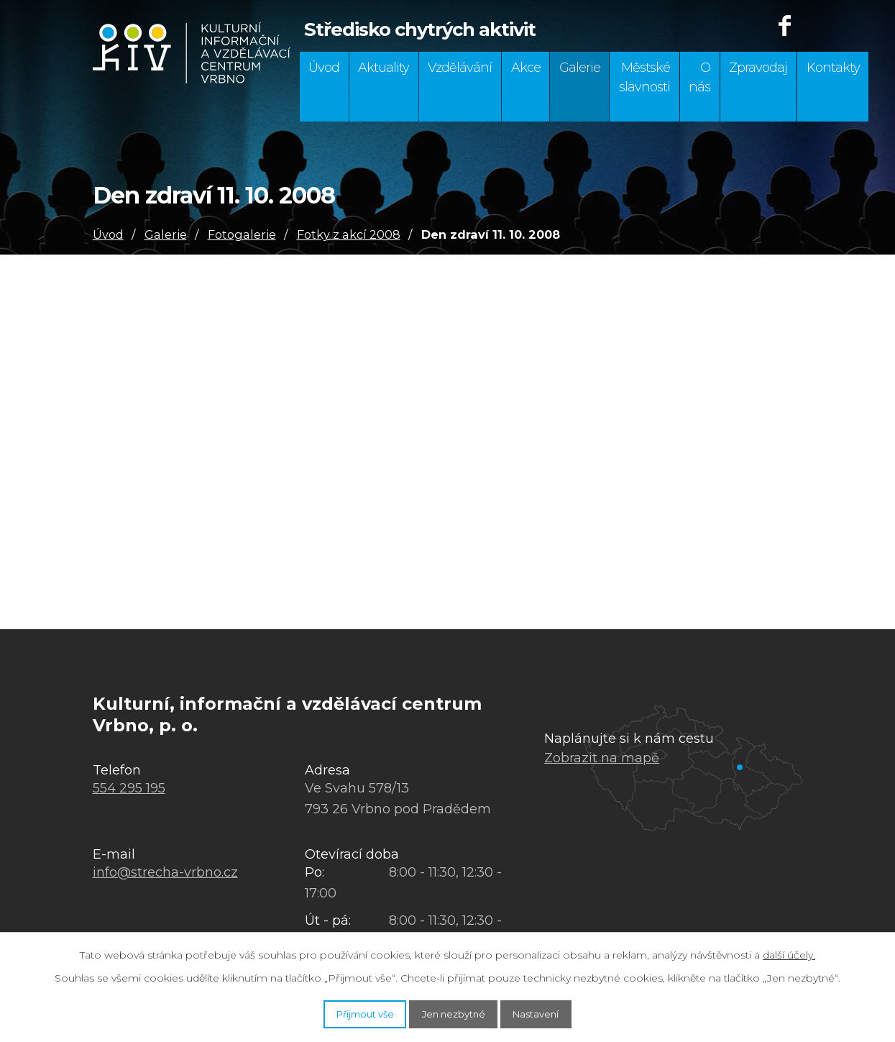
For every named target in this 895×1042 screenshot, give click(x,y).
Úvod (323, 68)
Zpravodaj (758, 68)
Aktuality (383, 68)
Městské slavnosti (644, 77)
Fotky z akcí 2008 (348, 234)
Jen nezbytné (455, 1011)
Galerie (579, 68)
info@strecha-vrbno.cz (165, 872)
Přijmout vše (343, 1011)
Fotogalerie (242, 234)
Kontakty (833, 68)
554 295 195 (129, 788)
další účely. (789, 951)
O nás (699, 77)
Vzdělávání (460, 68)
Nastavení (558, 1011)
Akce (526, 68)
